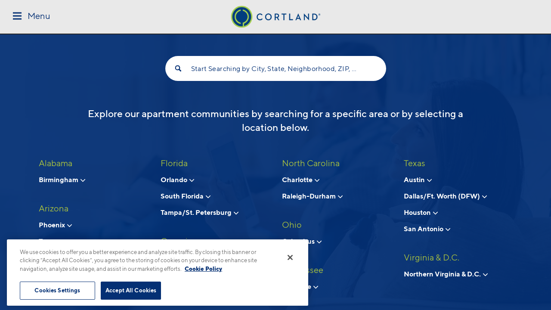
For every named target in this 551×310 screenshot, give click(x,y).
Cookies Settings (57, 290)
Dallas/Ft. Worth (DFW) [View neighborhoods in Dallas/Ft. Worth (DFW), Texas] (445, 196)
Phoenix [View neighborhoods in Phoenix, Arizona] (55, 224)
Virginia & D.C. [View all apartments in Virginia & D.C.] (431, 257)
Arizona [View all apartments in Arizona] (53, 208)
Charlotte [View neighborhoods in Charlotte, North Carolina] (300, 179)
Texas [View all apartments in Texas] (414, 163)
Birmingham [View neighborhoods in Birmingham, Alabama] (62, 179)
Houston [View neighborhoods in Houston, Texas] (421, 212)
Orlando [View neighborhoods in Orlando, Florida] (177, 179)
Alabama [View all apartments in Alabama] (55, 163)
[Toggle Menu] (31, 16)
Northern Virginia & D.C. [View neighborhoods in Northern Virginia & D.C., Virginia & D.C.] (446, 274)
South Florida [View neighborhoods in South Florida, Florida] (185, 196)
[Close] (290, 257)
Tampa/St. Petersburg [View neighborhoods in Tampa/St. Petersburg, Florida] (199, 212)
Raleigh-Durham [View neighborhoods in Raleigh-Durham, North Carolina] (312, 196)
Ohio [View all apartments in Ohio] (292, 225)
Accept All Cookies (130, 290)
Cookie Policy (203, 268)
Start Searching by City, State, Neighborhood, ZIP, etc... (275, 69)
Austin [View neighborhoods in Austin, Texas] (418, 179)
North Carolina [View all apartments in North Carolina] (311, 163)
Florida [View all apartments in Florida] (174, 163)
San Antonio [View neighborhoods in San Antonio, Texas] (427, 228)
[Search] (178, 68)
